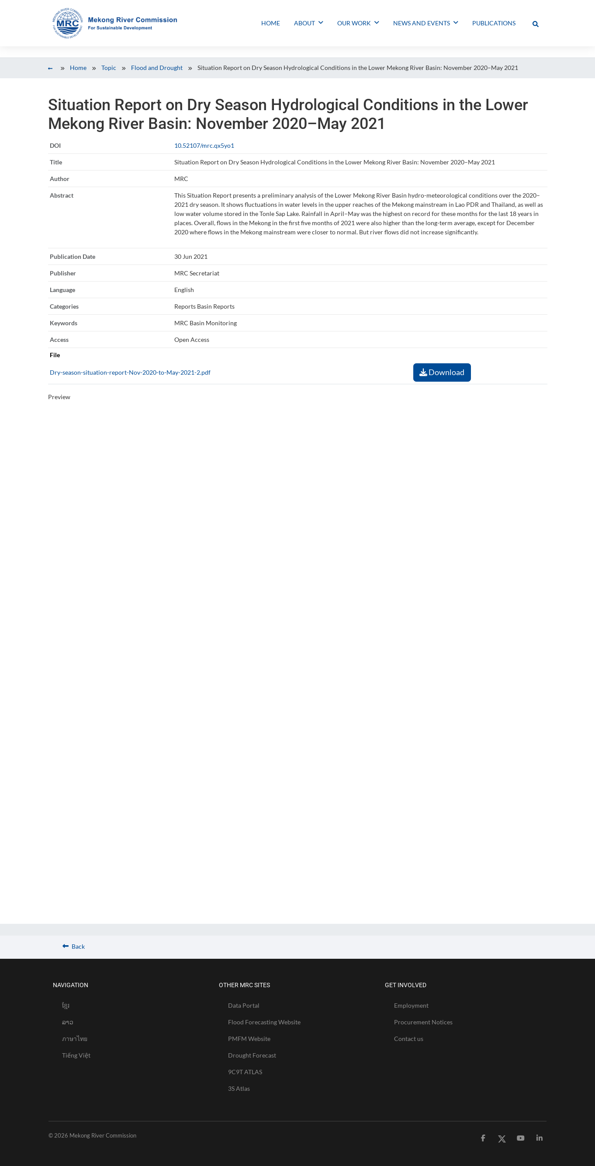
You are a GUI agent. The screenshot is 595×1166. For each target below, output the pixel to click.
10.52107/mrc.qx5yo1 (204, 145)
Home (78, 67)
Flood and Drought (157, 67)
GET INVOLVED (405, 985)
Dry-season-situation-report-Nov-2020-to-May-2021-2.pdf (130, 372)
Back (73, 946)
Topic (108, 67)
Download (441, 372)
